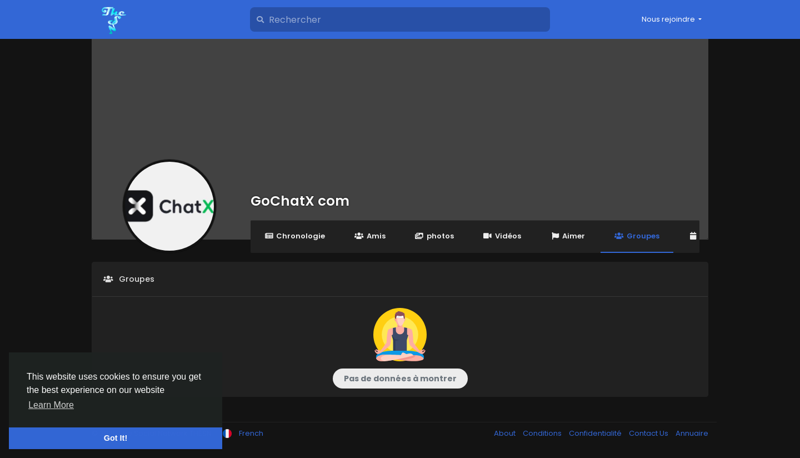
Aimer (568, 236)
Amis (369, 236)
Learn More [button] (51, 405)
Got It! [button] (115, 438)
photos (434, 236)
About (505, 433)
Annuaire (692, 433)
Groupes (636, 236)
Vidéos (502, 236)
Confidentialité (596, 433)
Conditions (543, 433)
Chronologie (294, 236)
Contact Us (649, 433)
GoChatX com (300, 201)
